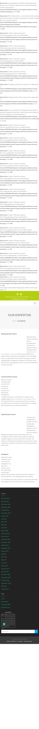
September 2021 (6, 548)
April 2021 (4, 563)
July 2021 (3, 554)
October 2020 (5, 580)
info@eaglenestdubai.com (19, 299)
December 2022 (5, 504)
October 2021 (5, 545)
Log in (3, 599)
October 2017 (5, 589)
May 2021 (4, 560)
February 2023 (5, 498)
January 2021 (5, 571)
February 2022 (5, 533)
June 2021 (4, 557)
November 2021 (6, 542)
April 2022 (4, 528)
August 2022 (5, 516)
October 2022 (5, 510)
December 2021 (5, 539)
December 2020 (5, 574)
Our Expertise (28, 641)
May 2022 (4, 525)
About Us (14, 641)
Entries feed (4, 601)
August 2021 (5, 551)
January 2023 (5, 501)
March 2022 (4, 531)
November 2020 (6, 577)
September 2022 (6, 513)
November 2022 (6, 507)
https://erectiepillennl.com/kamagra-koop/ (23, 399)
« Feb (2, 628)
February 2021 (5, 569)
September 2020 (6, 583)
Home (8, 641)
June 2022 (4, 522)
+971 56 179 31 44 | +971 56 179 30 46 (17, 297)
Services (20, 641)
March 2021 (4, 566)
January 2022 (5, 536)
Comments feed (5, 604)
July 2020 (3, 586)
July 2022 (3, 519)
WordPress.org (5, 607)
